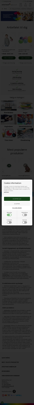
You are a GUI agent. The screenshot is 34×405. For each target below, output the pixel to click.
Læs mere (6, 192)
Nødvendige (9, 214)
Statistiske (24, 221)
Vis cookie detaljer (17, 208)
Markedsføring (25, 214)
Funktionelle (9, 221)
